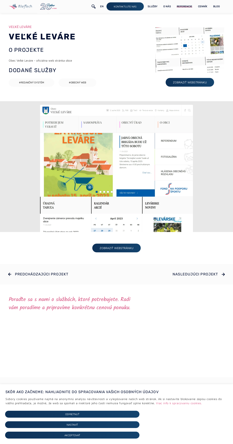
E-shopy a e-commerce (77, 404)
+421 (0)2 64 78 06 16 (138, 399)
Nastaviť (116, 434)
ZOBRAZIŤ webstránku (190, 83)
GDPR (8, 399)
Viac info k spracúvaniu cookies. (179, 423)
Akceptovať (191, 434)
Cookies (9, 403)
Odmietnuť (41, 434)
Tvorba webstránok (74, 399)
